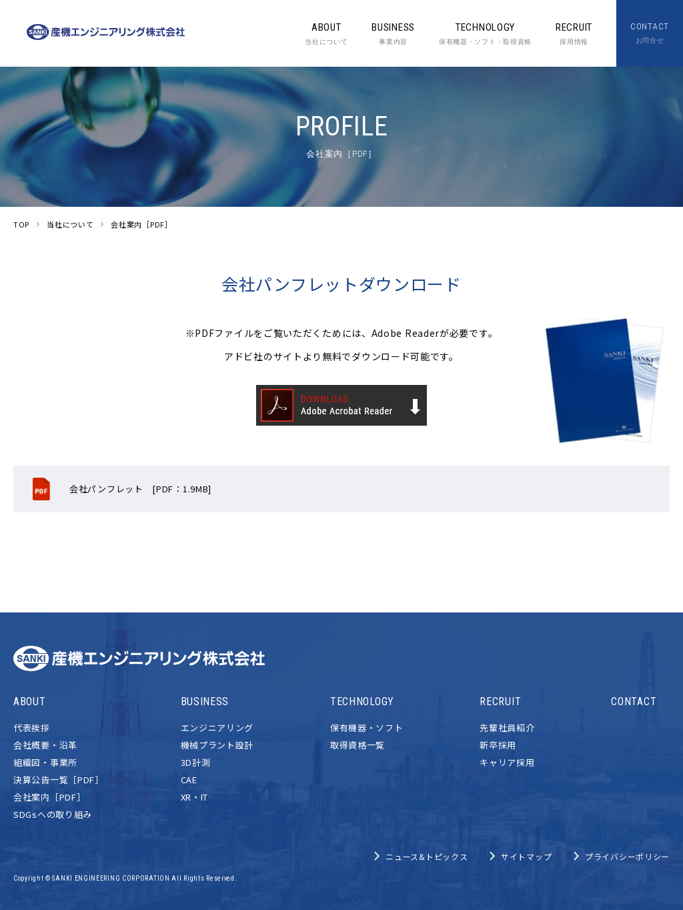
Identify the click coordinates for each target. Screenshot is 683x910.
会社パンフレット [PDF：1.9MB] (140, 488)
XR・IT (195, 797)
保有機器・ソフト (367, 727)
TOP (21, 224)
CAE (189, 779)
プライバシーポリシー (627, 856)
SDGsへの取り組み (52, 814)
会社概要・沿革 (45, 745)
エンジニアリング (217, 727)
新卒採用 (498, 745)
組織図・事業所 (45, 762)
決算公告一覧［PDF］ (58, 779)
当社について (70, 224)
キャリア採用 (507, 762)
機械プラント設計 (217, 745)
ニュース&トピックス (427, 856)
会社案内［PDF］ (49, 797)
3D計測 (196, 762)
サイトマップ (526, 856)
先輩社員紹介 (507, 727)
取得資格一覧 (357, 745)
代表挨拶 (31, 727)
